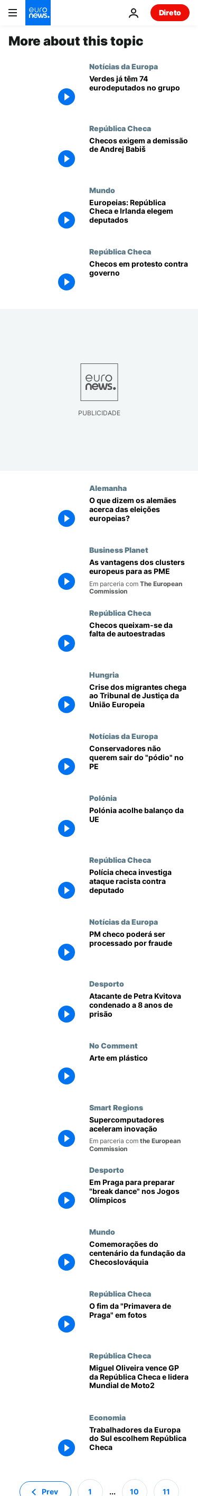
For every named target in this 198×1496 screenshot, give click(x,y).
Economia (107, 1417)
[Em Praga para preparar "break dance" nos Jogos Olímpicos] (139, 1196)
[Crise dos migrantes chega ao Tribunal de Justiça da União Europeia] (139, 701)
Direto (170, 12)
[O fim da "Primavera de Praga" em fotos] (139, 1320)
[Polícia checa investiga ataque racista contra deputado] (139, 886)
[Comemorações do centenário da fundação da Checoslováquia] (139, 1258)
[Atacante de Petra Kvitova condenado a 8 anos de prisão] (139, 1010)
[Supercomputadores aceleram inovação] (139, 1134)
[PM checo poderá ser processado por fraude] (139, 948)
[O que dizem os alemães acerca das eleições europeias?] (139, 514)
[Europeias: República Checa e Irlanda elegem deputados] (139, 216)
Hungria (104, 674)
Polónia (103, 797)
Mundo (102, 190)
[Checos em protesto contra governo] (139, 278)
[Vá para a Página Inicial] (38, 12)
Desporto (106, 983)
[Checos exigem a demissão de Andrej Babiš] (139, 154)
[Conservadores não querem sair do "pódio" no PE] (139, 762)
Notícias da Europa (123, 66)
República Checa (120, 128)
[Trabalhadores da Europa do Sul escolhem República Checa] (139, 1444)
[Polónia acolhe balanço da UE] (139, 824)
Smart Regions (116, 1107)
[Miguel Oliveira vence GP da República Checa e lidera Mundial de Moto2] (139, 1382)
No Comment (113, 1045)
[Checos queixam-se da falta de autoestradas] (139, 639)
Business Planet (118, 549)
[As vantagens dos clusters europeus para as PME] (139, 576)
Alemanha (108, 488)
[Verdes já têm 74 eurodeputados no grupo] (139, 93)
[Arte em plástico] (139, 1072)
